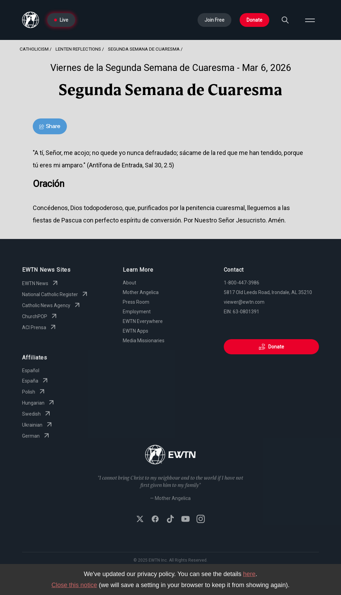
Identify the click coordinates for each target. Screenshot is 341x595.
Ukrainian (37, 425)
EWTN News (40, 283)
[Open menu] (310, 20)
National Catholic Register (55, 294)
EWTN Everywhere (143, 321)
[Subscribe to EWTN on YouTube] (185, 519)
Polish (34, 392)
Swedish (37, 414)
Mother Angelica (141, 292)
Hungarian (39, 403)
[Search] (285, 20)
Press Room (136, 302)
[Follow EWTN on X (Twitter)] (140, 519)
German (36, 436)
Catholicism (34, 49)
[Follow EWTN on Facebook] (155, 519)
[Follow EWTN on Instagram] (201, 519)
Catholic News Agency (51, 305)
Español (30, 370)
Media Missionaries (143, 340)
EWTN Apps (135, 331)
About (129, 282)
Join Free (214, 20)
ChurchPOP (40, 316)
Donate (254, 20)
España (35, 381)
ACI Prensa (39, 327)
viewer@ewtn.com (244, 302)
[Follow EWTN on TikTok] (170, 519)
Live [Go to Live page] (61, 20)
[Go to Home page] (30, 20)
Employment (137, 311)
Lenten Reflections (78, 49)
